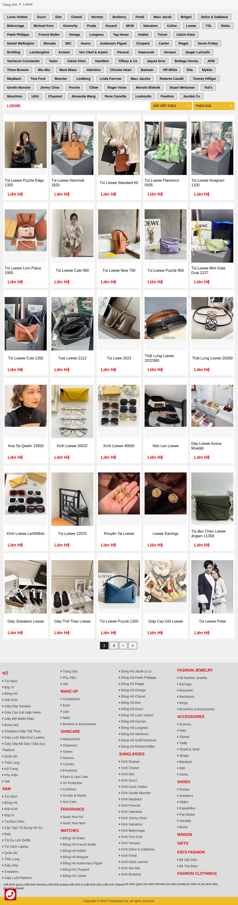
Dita (190, 70)
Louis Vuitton (17, 17)
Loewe (191, 26)
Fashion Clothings (197, 874)
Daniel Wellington (20, 43)
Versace (170, 52)
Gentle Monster (19, 87)
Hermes (97, 17)
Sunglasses (132, 754)
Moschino (14, 96)
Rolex (225, 26)
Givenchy (70, 26)
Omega (74, 34)
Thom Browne (18, 70)
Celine (172, 26)
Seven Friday (208, 43)
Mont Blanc (68, 70)
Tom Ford (38, 79)
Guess (86, 43)
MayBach (14, 79)
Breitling (13, 52)
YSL (208, 26)
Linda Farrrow (110, 79)
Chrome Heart (121, 70)
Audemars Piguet (113, 43)
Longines (96, 34)
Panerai (123, 52)
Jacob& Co (191, 96)
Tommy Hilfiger (204, 79)
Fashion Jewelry (195, 670)
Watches (70, 831)
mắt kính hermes (35, 884)
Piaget (183, 43)
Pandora (167, 96)
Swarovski (146, 52)
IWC (68, 43)
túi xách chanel (13, 888)
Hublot (143, 34)
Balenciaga (15, 26)
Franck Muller (49, 34)
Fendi (140, 17)
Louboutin (143, 96)
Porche (74, 87)
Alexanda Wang (83, 96)
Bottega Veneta (186, 61)
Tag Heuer (121, 34)
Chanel (76, 17)
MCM (130, 26)
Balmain (147, 70)
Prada (91, 26)
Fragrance (72, 809)
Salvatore (150, 26)
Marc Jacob (163, 17)
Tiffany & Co (127, 61)
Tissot (162, 34)
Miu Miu (44, 70)
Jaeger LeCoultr (197, 52)
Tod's (208, 87)
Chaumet (55, 96)
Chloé (93, 87)
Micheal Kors (43, 26)
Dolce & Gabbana (214, 17)
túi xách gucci (134, 884)
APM (211, 61)
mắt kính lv (76, 884)
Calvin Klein (185, 34)
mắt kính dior (93, 884)
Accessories (190, 717)
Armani (64, 52)
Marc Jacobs (140, 79)
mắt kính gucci (13, 884)
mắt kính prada (57, 884)
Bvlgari (186, 17)
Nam (6, 789)
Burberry (119, 17)
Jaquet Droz (156, 61)
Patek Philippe (18, 34)
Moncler (61, 79)
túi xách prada (176, 884)
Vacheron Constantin (23, 61)
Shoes (183, 782)
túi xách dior (209, 884)
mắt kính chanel (113, 884)
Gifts (182, 843)
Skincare (70, 732)
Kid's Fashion (191, 852)
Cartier (164, 43)
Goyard (111, 26)
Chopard (143, 43)
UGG (35, 96)
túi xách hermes (155, 884)
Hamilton (102, 61)
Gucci (41, 17)
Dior (58, 17)
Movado (49, 43)
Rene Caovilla (115, 96)
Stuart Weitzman (182, 87)
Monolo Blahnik (148, 87)
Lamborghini (39, 52)
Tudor (53, 61)
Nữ (5, 673)
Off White (170, 70)
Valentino (93, 70)
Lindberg (83, 79)
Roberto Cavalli (172, 79)
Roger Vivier (117, 87)
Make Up (69, 691)
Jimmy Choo (50, 87)
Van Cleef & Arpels (93, 52)
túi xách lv (193, 884)
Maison (184, 835)
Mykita (207, 70)
